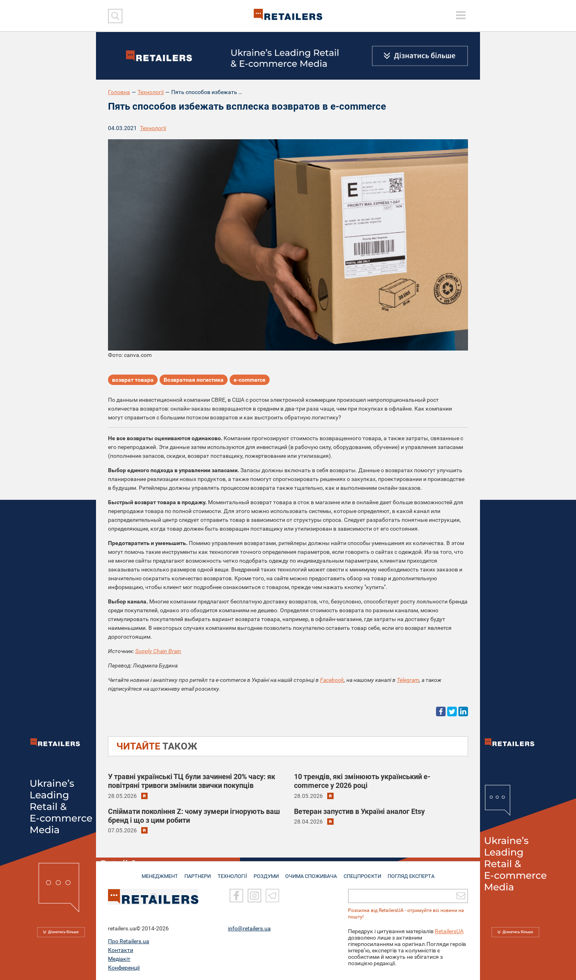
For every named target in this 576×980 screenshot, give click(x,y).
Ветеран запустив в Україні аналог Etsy (359, 811)
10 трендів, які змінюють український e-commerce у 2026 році (362, 781)
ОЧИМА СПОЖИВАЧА (312, 873)
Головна (119, 92)
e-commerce (250, 380)
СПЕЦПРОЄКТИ (364, 873)
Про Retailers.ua (128, 941)
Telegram (408, 680)
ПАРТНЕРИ (197, 873)
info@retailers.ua (249, 928)
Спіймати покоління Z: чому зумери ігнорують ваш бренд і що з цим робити (194, 815)
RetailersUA (449, 931)
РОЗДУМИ (267, 873)
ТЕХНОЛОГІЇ (232, 873)
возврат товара (133, 380)
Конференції (124, 967)
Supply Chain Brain (158, 651)
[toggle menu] (461, 15)
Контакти (120, 950)
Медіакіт (119, 959)
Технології (151, 92)
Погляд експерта (413, 873)
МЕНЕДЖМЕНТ (157, 873)
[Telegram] (272, 895)
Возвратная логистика (194, 380)
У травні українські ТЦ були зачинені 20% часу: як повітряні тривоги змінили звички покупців (191, 781)
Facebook (332, 680)
